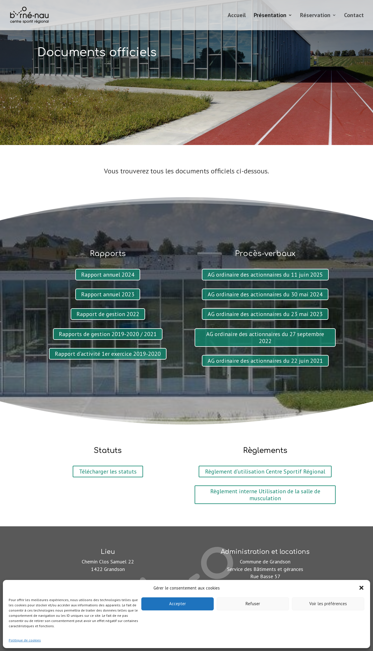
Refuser (253, 603)
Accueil (237, 16)
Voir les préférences (328, 603)
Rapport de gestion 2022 (107, 314)
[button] (361, 588)
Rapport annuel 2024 (107, 274)
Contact (354, 16)
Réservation (315, 16)
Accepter (177, 603)
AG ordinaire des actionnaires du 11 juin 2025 (265, 274)
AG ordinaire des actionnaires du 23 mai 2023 (265, 314)
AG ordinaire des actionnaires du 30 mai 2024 (265, 294)
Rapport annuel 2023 (107, 294)
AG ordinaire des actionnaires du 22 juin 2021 (265, 361)
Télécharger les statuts (108, 471)
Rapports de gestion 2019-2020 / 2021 (108, 334)
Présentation (270, 16)
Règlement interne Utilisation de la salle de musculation (265, 494)
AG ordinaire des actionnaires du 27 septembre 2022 (265, 337)
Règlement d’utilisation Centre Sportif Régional (265, 471)
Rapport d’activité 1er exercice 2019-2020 (108, 354)
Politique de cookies (25, 640)
